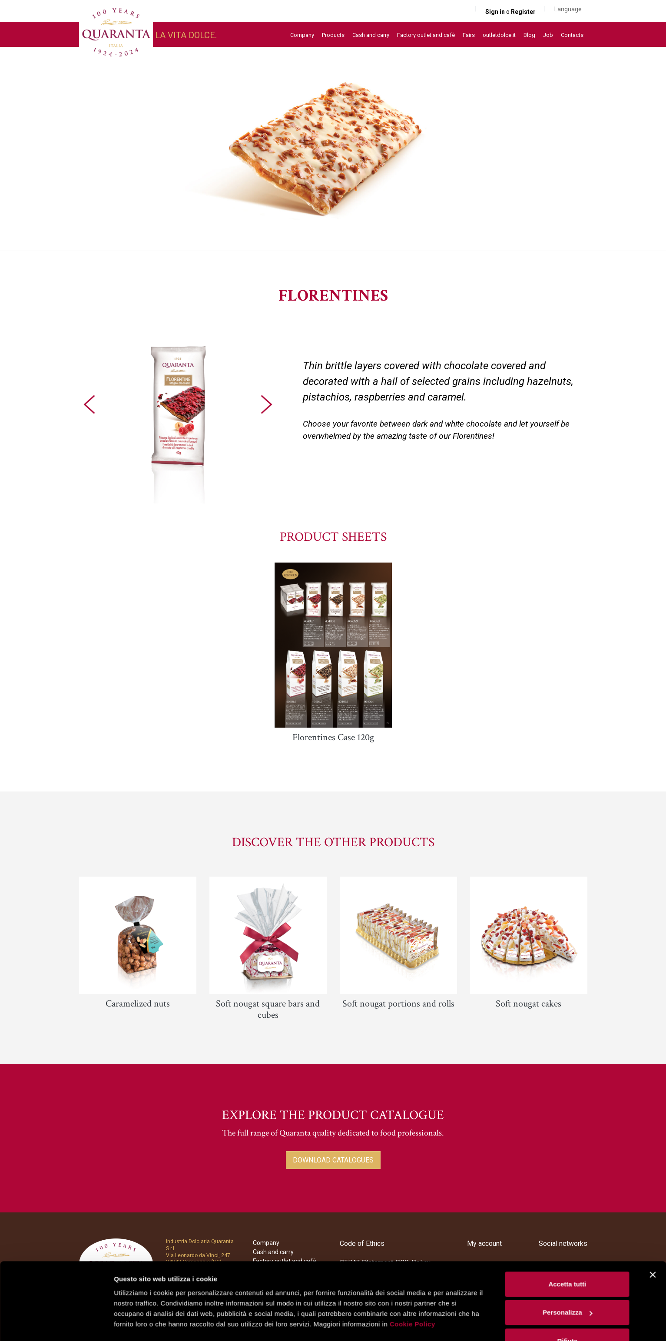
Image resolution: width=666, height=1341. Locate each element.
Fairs (469, 35)
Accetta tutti (567, 1260)
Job (548, 35)
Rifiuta (567, 1317)
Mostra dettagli (137, 1324)
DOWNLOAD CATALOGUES (333, 1160)
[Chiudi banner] (652, 1251)
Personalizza (568, 1288)
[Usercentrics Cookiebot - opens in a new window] (56, 1324)
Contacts (572, 35)
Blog (529, 35)
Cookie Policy (412, 1300)
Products (333, 35)
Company (302, 35)
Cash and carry (370, 35)
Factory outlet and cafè (426, 35)
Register (523, 11)
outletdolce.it (499, 35)
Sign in (495, 11)
